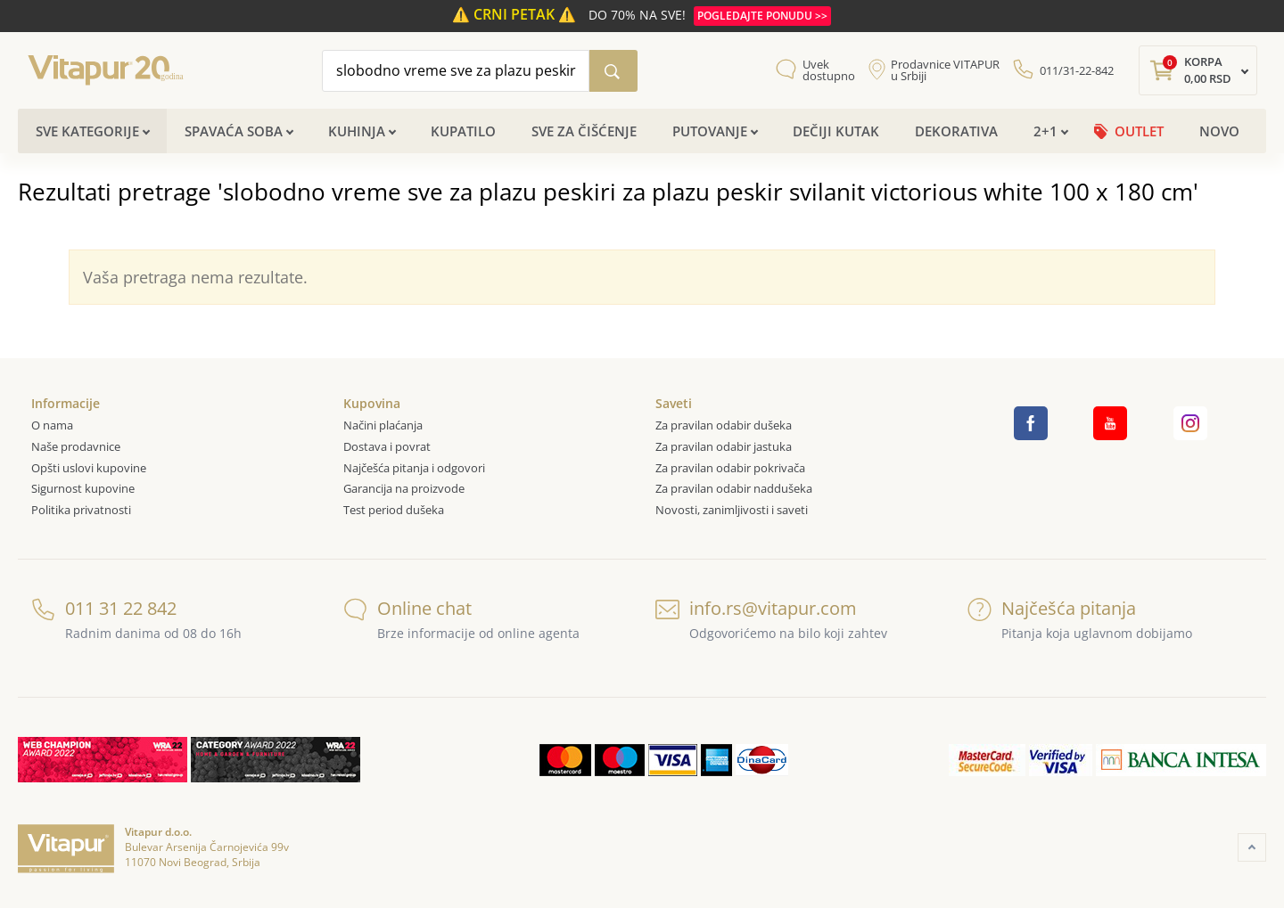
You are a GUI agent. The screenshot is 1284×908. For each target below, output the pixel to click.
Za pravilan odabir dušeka (723, 425)
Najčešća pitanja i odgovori (414, 468)
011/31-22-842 (1077, 70)
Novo (1219, 131)
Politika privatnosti (81, 510)
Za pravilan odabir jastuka (723, 446)
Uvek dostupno (828, 70)
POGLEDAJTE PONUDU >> (762, 15)
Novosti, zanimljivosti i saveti (731, 510)
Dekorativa (956, 131)
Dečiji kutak (836, 131)
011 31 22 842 (104, 608)
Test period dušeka (393, 510)
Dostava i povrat (387, 446)
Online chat (407, 608)
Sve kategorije (87, 131)
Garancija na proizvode (404, 488)
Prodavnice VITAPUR (945, 70)
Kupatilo (463, 131)
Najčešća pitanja (1051, 608)
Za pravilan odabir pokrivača (730, 468)
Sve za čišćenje (584, 131)
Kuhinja (356, 131)
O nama (52, 425)
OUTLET (1139, 131)
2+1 (1045, 131)
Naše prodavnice (75, 446)
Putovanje (709, 131)
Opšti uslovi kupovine (88, 468)
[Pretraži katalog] (613, 71)
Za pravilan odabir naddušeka (733, 488)
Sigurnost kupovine (83, 488)
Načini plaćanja (383, 425)
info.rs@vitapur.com (756, 608)
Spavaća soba (234, 131)
